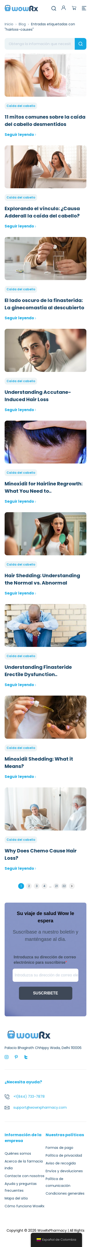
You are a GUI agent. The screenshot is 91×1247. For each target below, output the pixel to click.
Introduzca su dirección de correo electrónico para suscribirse (45, 959)
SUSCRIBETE (45, 993)
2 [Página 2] (29, 886)
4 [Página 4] (44, 886)
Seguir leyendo (20, 134)
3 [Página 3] (37, 886)
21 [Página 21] (56, 886)
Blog (22, 24)
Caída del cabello (21, 106)
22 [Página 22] (64, 886)
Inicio (9, 24)
